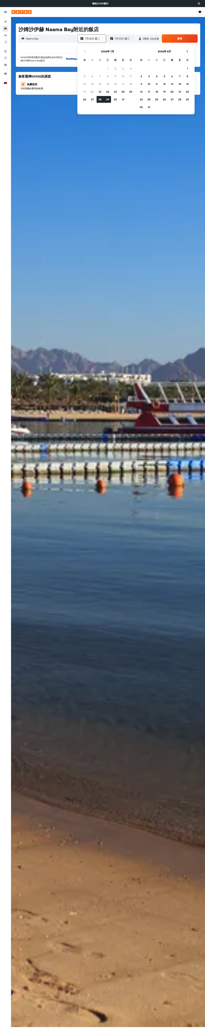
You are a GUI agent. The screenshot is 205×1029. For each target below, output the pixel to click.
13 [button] (92, 84)
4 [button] (130, 68)
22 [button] (107, 91)
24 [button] (123, 91)
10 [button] (123, 76)
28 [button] (99, 99)
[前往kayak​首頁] (22, 12)
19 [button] (84, 91)
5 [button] (84, 76)
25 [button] (130, 91)
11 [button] (131, 76)
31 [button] (123, 99)
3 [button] (123, 68)
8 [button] (107, 76)
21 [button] (100, 91)
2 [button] (115, 68)
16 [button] (115, 84)
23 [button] (115, 91)
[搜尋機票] (5, 22)
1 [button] (107, 68)
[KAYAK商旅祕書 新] (5, 64)
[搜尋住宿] (5, 28)
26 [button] (84, 99)
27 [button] (92, 99)
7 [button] (100, 76)
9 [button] (115, 76)
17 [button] (123, 84)
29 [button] (107, 99)
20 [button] (92, 91)
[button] (199, 3)
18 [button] (131, 84)
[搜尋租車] (5, 35)
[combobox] (51, 38)
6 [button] (92, 76)
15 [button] (108, 84)
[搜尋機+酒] (5, 42)
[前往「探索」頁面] (5, 51)
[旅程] (5, 74)
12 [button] (84, 84)
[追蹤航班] (5, 58)
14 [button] (100, 84)
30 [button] (115, 99)
